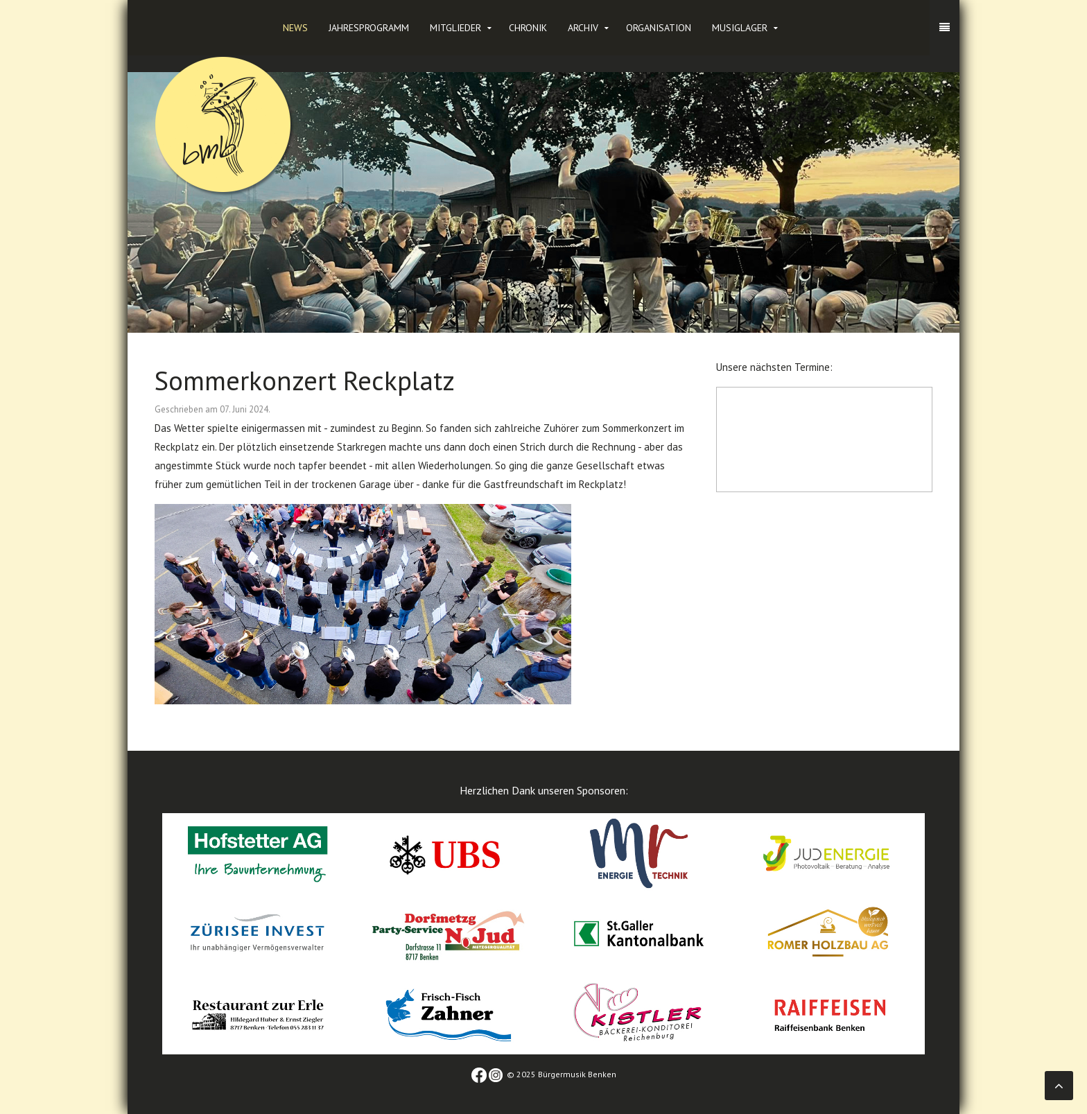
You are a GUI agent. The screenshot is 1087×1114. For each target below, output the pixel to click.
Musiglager (739, 27)
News (295, 27)
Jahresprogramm (369, 27)
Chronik (528, 27)
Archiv (583, 27)
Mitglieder (455, 27)
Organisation (658, 27)
